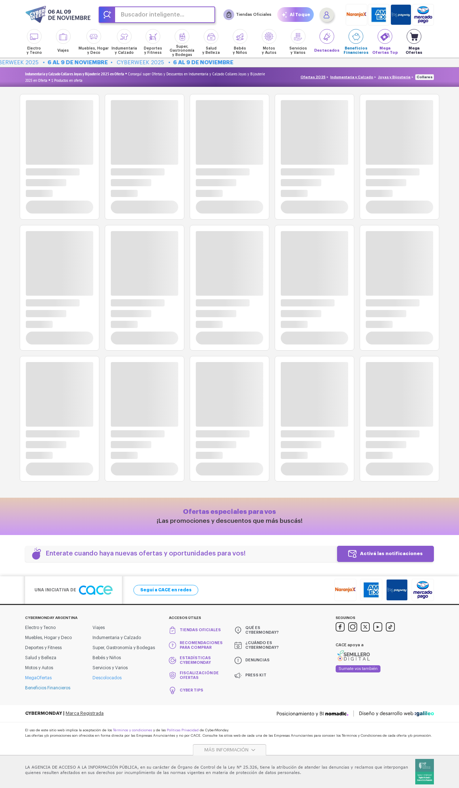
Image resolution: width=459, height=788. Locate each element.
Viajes (99, 627)
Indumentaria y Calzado (351, 77)
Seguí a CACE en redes (165, 590)
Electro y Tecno (40, 627)
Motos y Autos (39, 668)
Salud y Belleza (40, 658)
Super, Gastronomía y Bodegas (124, 648)
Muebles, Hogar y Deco (48, 637)
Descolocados (107, 678)
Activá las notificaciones (391, 553)
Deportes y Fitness (43, 648)
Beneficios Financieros (47, 688)
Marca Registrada (85, 713)
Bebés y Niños (107, 658)
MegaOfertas (38, 678)
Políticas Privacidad (183, 730)
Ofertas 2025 (313, 77)
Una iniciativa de (73, 590)
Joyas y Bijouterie (394, 77)
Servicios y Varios (110, 668)
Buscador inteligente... (152, 15)
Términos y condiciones (132, 730)
